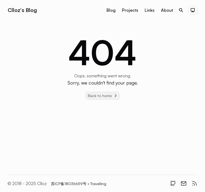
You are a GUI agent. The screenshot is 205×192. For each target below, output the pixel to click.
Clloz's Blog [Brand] (22, 10)
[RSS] (194, 183)
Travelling (98, 183)
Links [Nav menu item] (150, 10)
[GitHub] (173, 183)
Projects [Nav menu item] (130, 10)
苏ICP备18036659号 (69, 183)
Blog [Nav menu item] (111, 10)
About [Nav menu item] (167, 10)
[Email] (183, 183)
